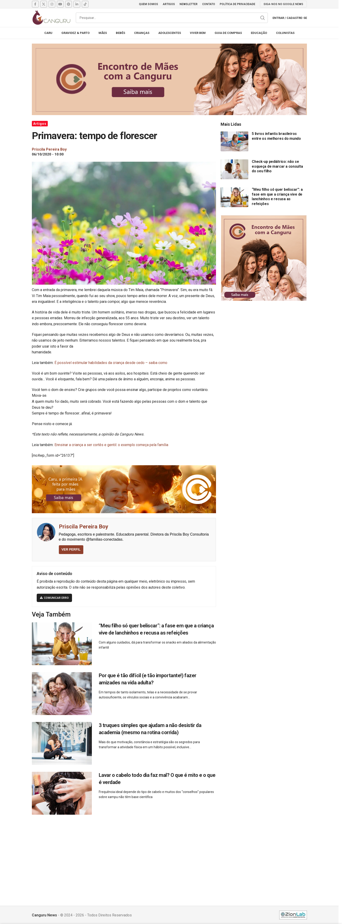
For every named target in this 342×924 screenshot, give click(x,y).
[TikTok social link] (85, 4)
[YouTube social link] (60, 4)
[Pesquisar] (172, 17)
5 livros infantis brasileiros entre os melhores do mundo (276, 136)
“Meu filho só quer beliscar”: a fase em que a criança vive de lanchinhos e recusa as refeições (277, 196)
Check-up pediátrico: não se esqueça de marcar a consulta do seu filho (277, 166)
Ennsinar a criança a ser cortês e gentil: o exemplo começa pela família (111, 445)
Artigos (39, 123)
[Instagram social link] (51, 4)
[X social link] (43, 4)
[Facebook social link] (35, 4)
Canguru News (44, 915)
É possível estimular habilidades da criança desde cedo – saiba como (110, 363)
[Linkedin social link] (76, 4)
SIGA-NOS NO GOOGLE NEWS (283, 4)
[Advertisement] (169, 855)
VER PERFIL (71, 549)
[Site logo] (51, 17)
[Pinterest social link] (68, 4)
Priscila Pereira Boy (83, 526)
